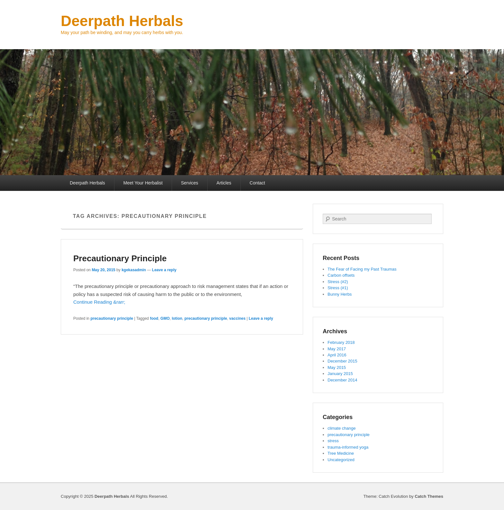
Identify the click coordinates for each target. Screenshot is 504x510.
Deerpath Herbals (122, 21)
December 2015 (342, 361)
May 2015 (337, 367)
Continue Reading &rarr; (99, 302)
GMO (165, 318)
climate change (342, 428)
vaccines (237, 318)
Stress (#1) (338, 287)
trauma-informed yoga (348, 447)
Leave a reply (164, 270)
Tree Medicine (341, 453)
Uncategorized (341, 459)
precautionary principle (111, 318)
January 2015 (340, 373)
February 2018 (341, 342)
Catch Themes (429, 496)
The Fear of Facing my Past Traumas (362, 269)
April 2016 (337, 355)
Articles (224, 182)
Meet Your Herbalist (143, 182)
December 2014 (342, 380)
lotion (177, 318)
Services (189, 182)
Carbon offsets (341, 275)
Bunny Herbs (340, 294)
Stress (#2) (338, 281)
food (154, 318)
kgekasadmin (134, 270)
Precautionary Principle (119, 258)
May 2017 (337, 348)
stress (333, 440)
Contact (257, 182)
